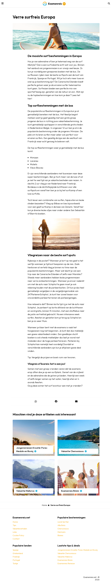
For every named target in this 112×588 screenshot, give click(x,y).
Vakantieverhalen (20, 528)
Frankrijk (16, 556)
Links (15, 532)
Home (44, 505)
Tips (14, 525)
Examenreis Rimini (65, 560)
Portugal (16, 560)
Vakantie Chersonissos (67, 553)
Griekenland (18, 553)
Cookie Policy (18, 535)
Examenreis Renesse (66, 563)
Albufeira (61, 525)
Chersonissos (63, 528)
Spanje (15, 550)
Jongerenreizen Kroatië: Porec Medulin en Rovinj (78, 550)
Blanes (60, 535)
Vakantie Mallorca (65, 556)
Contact (16, 539)
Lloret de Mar (63, 522)
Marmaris (61, 532)
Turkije (15, 563)
